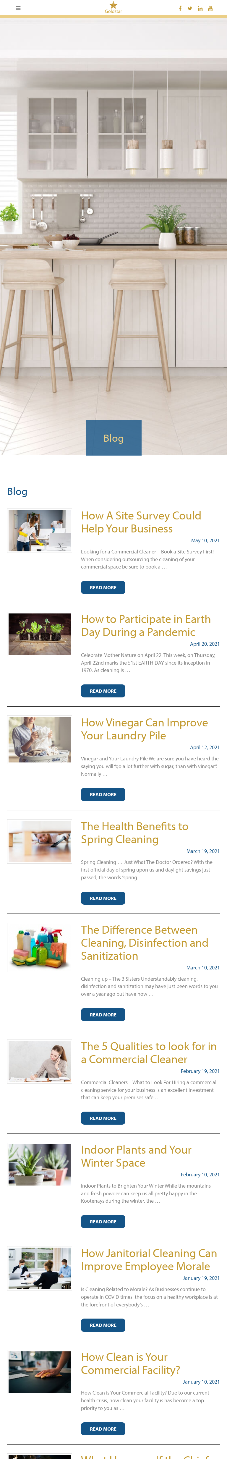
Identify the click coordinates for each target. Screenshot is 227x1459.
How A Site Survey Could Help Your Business (141, 521)
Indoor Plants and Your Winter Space (136, 1155)
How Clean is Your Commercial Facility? (130, 1363)
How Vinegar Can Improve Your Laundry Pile (144, 728)
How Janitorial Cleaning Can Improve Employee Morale (149, 1259)
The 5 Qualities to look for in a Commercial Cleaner (149, 1052)
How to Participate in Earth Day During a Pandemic (146, 625)
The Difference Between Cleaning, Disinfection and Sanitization (145, 942)
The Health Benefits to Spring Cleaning (135, 832)
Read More (103, 587)
